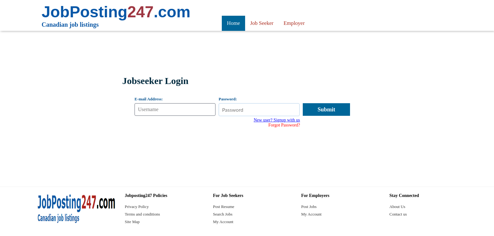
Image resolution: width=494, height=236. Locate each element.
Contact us (398, 214)
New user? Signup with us (277, 120)
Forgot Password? (284, 125)
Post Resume (223, 206)
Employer (294, 23)
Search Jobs (223, 214)
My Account (223, 221)
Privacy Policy (137, 206)
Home (233, 23)
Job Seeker (261, 23)
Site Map (132, 221)
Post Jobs (309, 206)
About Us (397, 206)
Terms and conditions (142, 214)
